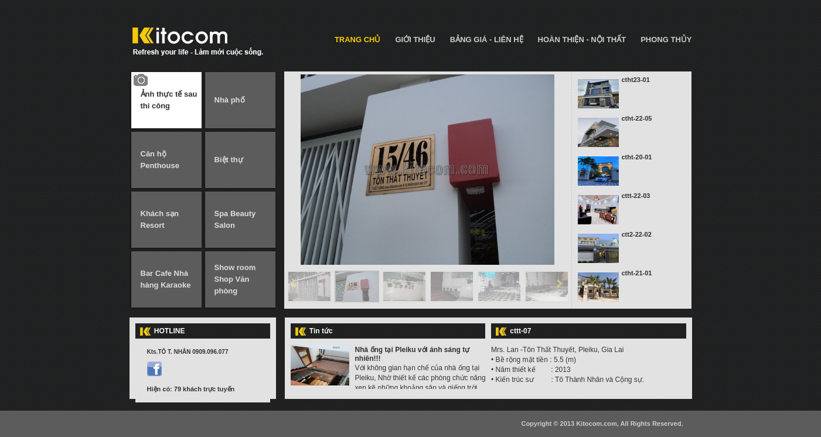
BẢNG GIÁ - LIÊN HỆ (486, 39)
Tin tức (321, 331)
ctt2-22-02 (637, 234)
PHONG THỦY (666, 39)
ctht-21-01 (637, 272)
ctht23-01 (636, 79)
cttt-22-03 (636, 195)
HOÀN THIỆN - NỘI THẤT (582, 39)
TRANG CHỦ (358, 39)
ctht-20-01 (637, 157)
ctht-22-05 (637, 118)
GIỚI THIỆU (415, 39)
